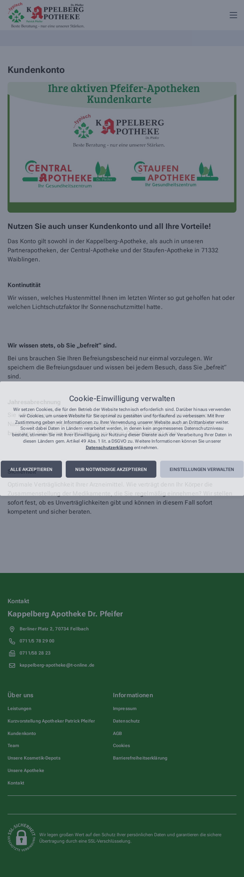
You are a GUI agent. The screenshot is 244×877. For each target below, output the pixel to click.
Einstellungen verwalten (202, 469)
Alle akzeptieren (31, 469)
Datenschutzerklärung (109, 447)
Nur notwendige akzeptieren (111, 469)
